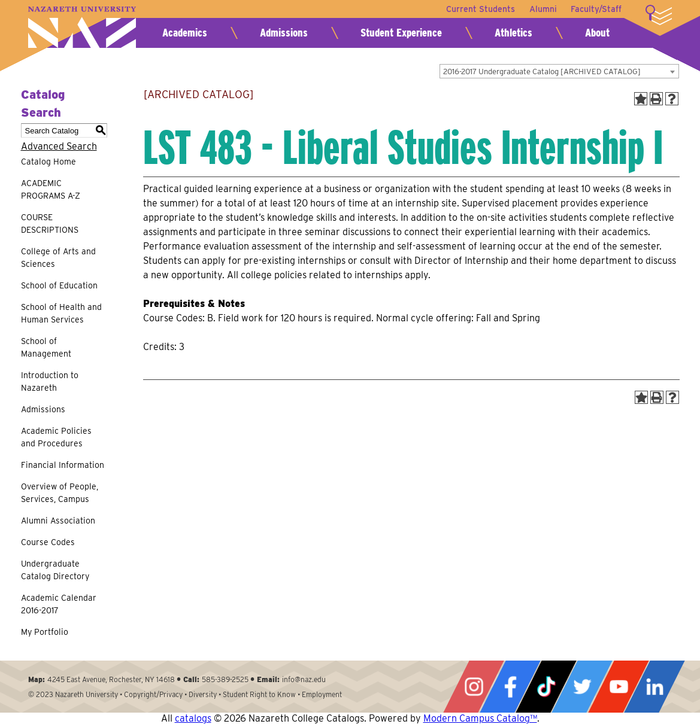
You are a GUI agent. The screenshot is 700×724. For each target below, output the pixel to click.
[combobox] (559, 71)
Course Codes (48, 542)
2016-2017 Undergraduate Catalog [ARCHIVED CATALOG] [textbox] (542, 71)
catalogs (193, 718)
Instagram (473, 687)
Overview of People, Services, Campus (59, 493)
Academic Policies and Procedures (56, 437)
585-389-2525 (225, 679)
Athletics (513, 32)
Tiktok (546, 687)
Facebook (510, 687)
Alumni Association (58, 520)
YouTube (618, 687)
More (659, 15)
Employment (322, 694)
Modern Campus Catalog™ (480, 718)
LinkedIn (654, 687)
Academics (184, 32)
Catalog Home (48, 161)
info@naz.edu (304, 679)
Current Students (480, 9)
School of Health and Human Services (61, 313)
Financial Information (62, 465)
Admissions (284, 32)
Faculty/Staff (596, 9)
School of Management (46, 347)
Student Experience (401, 32)
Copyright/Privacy (153, 694)
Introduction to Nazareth (49, 381)
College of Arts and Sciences (58, 258)
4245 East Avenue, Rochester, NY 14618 (111, 679)
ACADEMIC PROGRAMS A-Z (50, 189)
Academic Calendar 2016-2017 (58, 604)
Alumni (542, 9)
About (597, 32)
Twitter (582, 687)
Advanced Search (59, 146)
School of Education (59, 285)
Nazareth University (82, 27)
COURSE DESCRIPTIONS (49, 223)
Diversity (203, 694)
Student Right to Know (259, 694)
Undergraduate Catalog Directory (55, 570)
